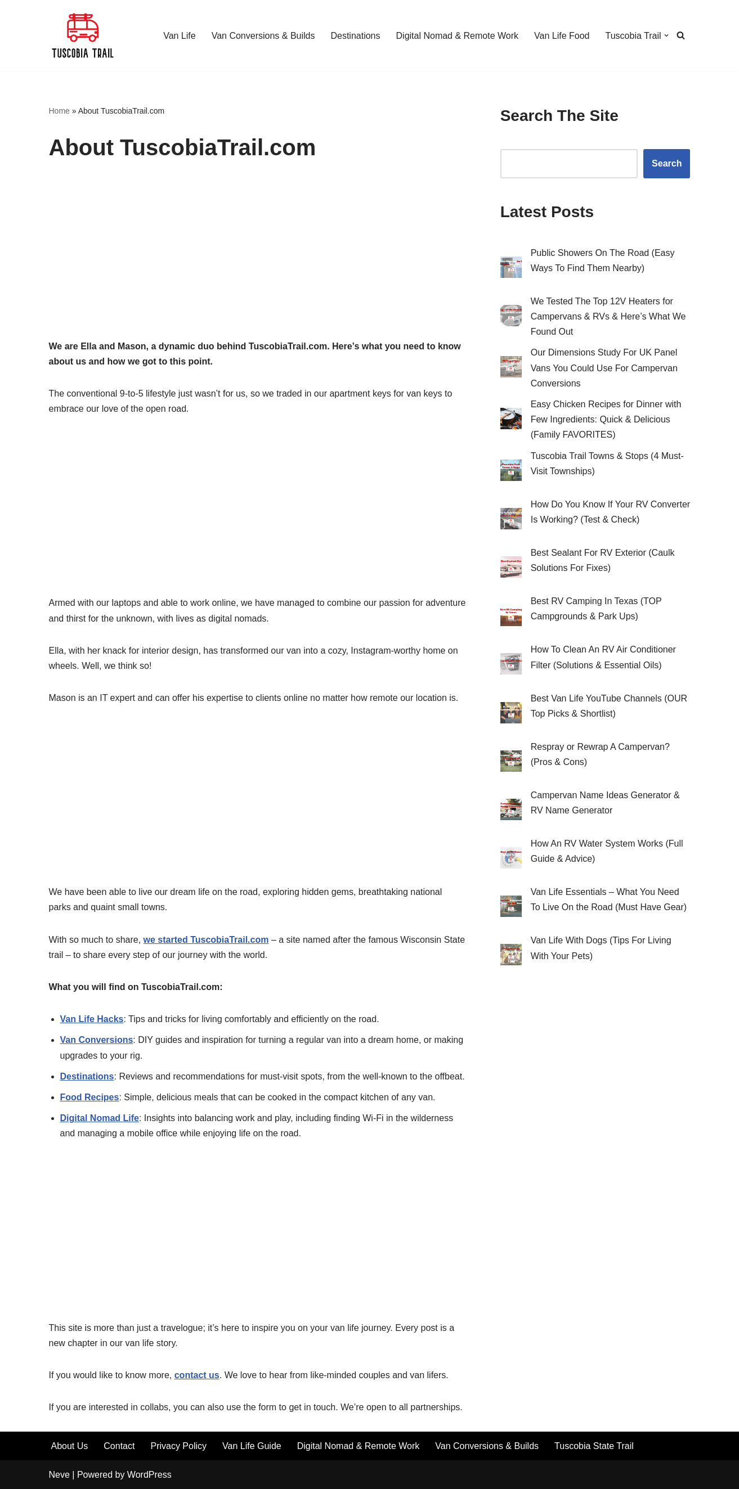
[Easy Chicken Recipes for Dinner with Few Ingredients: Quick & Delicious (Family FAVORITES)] (511, 421)
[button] (666, 35)
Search (667, 163)
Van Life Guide (251, 1446)
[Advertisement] (258, 255)
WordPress (149, 1474)
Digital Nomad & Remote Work (457, 36)
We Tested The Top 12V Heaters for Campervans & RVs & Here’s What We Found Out (608, 316)
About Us (69, 1446)
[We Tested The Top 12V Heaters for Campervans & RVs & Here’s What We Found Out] (511, 318)
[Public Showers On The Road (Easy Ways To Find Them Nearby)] (511, 269)
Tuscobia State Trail (594, 1446)
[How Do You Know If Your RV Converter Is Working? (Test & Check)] (511, 521)
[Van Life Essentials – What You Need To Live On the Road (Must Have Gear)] (511, 908)
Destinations (355, 36)
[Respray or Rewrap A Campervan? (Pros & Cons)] (511, 763)
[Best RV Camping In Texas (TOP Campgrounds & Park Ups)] (511, 618)
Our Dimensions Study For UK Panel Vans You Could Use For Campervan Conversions (604, 368)
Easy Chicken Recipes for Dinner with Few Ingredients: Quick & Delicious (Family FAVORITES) (606, 419)
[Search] (681, 35)
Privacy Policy (178, 1446)
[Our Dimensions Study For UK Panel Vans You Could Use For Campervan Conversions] (511, 369)
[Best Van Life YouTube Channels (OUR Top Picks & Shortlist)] (511, 715)
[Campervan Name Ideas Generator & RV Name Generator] (511, 812)
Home (59, 110)
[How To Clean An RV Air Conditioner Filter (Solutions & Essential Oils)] (511, 666)
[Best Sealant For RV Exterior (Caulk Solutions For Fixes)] (511, 569)
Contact (119, 1446)
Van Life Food (561, 36)
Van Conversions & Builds (263, 36)
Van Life (179, 36)
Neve (59, 1474)
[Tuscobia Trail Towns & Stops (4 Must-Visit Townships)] (511, 472)
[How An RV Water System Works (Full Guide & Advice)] (511, 860)
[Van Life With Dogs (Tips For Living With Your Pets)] (511, 957)
